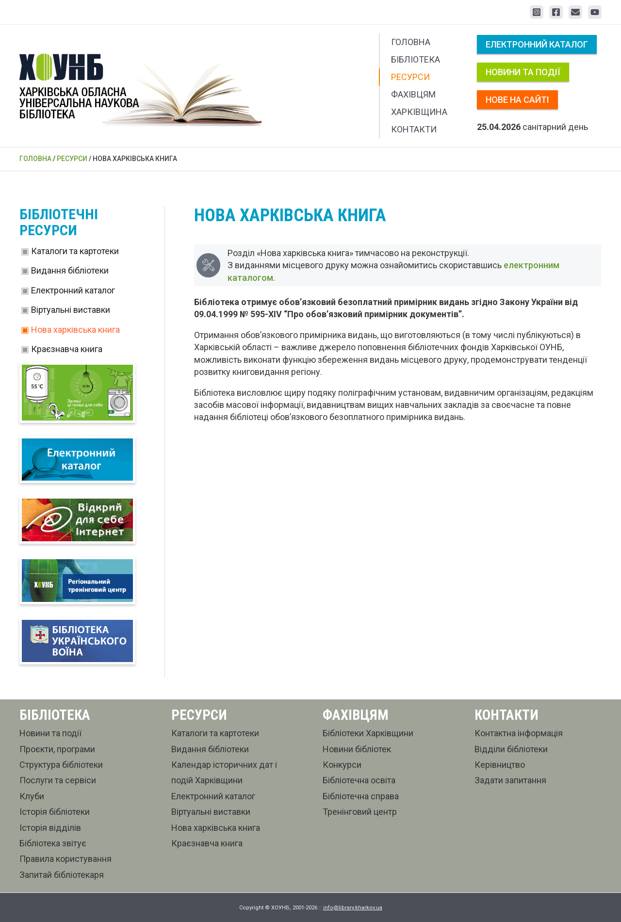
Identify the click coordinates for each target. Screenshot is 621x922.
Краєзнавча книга (66, 349)
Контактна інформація (518, 733)
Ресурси (410, 77)
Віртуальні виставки (70, 310)
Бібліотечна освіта (359, 781)
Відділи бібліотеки (511, 749)
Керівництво (499, 765)
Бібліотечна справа (361, 796)
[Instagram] (536, 12)
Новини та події (523, 72)
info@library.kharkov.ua (352, 908)
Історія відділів (50, 828)
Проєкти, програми (57, 749)
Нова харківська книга (75, 329)
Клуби (31, 796)
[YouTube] (595, 12)
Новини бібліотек (357, 749)
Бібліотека (415, 59)
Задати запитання (510, 781)
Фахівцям (413, 94)
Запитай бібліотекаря (61, 875)
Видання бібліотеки (70, 270)
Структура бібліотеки (61, 765)
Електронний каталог (537, 44)
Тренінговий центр (360, 812)
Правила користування (65, 859)
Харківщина (419, 112)
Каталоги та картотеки (75, 251)
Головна (410, 42)
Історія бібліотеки (54, 812)
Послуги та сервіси (57, 781)
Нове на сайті (517, 100)
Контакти (414, 129)
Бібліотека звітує (52, 843)
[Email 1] (575, 12)
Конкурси (342, 765)
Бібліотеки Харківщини (368, 733)
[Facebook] (556, 12)
